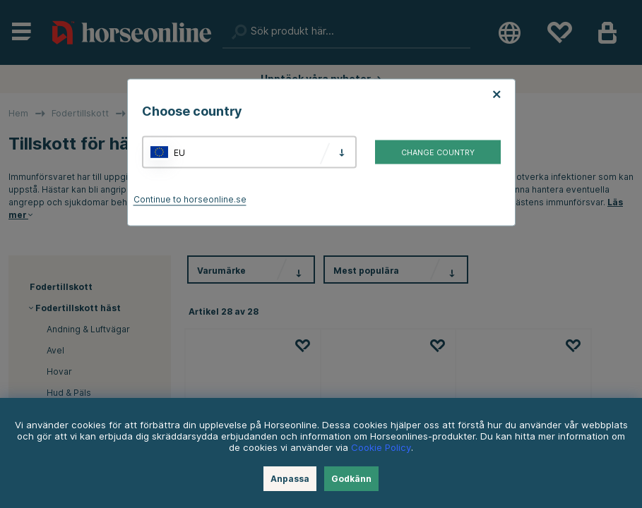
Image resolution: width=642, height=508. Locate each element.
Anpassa (290, 478)
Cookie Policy (381, 447)
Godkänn (351, 478)
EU (179, 152)
